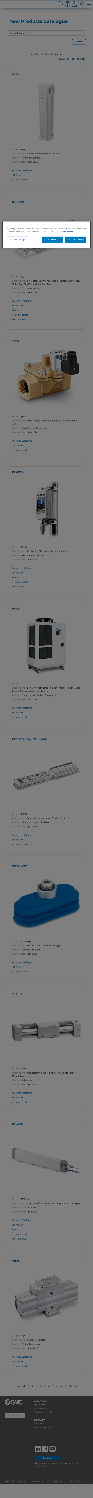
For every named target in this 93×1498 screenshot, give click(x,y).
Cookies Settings (17, 240)
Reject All (52, 240)
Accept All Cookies (76, 240)
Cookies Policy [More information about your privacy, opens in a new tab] (67, 231)
